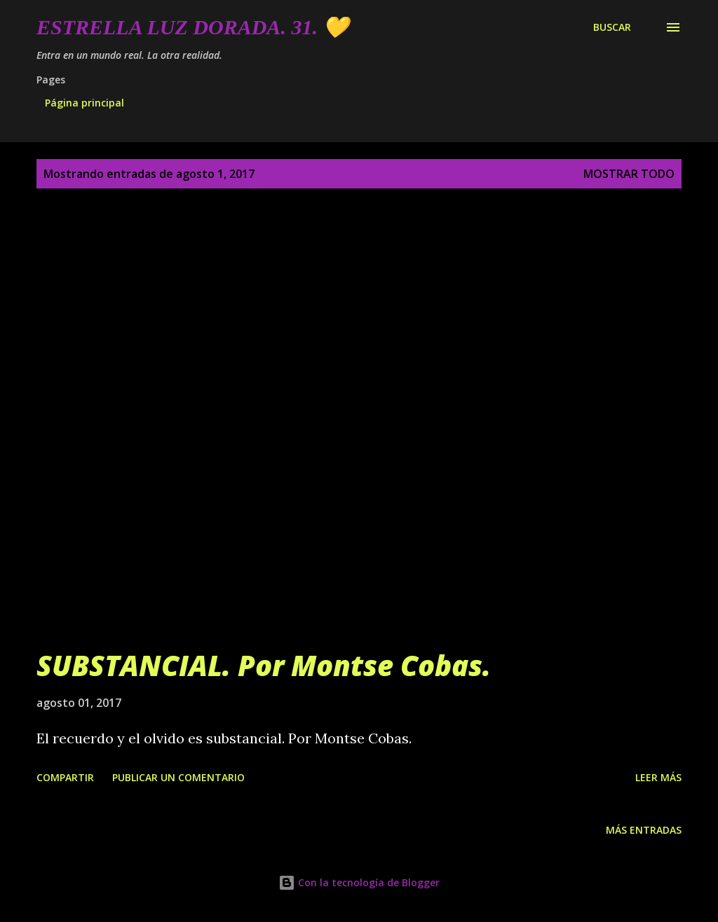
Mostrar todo (629, 173)
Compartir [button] (65, 777)
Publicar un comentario (178, 777)
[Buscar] (612, 27)
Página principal (84, 102)
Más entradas (644, 830)
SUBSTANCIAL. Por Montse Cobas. (263, 665)
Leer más (658, 777)
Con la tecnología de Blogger (359, 882)
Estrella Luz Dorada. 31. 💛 (192, 27)
